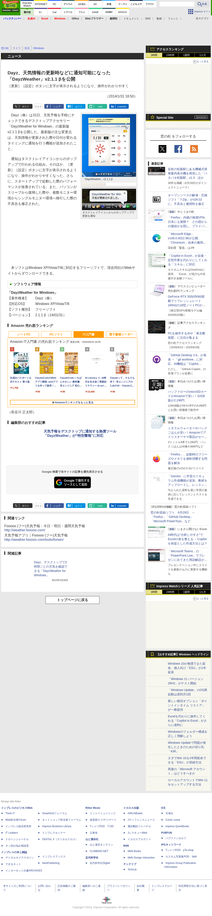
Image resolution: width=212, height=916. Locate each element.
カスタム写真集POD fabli (181, 856)
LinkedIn (122, 106)
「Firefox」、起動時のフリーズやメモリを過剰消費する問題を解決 (187, 459)
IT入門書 (89, 334)
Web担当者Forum (15, 819)
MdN (126, 845)
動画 (159, 18)
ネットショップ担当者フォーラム (61, 819)
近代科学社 (91, 857)
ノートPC (23, 334)
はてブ (78, 106)
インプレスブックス (54, 856)
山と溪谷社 (91, 839)
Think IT (10, 813)
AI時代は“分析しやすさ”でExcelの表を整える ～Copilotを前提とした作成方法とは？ (187, 539)
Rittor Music (92, 807)
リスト (38, 106)
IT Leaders (11, 832)
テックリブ (129, 864)
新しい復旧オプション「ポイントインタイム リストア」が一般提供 (187, 705)
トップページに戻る (72, 600)
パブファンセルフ (175, 838)
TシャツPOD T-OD (102, 826)
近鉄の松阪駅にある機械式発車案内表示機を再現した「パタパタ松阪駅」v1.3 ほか (187, 173)
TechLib (132, 869)
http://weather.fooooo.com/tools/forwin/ (34, 539)
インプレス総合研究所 (18, 826)
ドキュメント (131, 18)
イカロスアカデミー (139, 839)
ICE (163, 807)
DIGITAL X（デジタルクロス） (60, 839)
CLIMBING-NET (99, 851)
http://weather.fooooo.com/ (24, 530)
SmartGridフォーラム (54, 813)
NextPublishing (50, 863)
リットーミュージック (103, 813)
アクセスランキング (170, 49)
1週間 (186, 55)
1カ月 (202, 55)
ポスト (25, 106)
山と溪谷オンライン (101, 844)
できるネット (13, 864)
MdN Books (134, 851)
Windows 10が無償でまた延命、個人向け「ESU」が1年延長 (187, 668)
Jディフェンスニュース (141, 819)
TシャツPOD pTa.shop (179, 850)
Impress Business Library (56, 826)
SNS (148, 18)
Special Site (164, 117)
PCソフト (56, 334)
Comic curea (172, 819)
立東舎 (94, 832)
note (100, 106)
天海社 (169, 813)
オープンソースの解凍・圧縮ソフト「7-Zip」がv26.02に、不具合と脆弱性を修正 (187, 199)
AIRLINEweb (135, 813)
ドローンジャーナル (17, 839)
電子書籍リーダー (121, 334)
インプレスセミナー (54, 832)
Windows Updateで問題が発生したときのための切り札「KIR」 (187, 747)
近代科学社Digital (100, 863)
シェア (57, 106)
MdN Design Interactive (141, 857)
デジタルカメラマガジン (19, 857)
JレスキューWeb (137, 832)
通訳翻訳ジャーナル (139, 826)
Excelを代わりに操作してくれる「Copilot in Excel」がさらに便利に (187, 721)
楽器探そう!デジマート (103, 819)
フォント (173, 18)
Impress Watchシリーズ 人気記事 (179, 586)
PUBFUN (166, 832)
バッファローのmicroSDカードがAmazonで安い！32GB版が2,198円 (187, 396)
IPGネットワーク (171, 844)
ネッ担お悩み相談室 (17, 845)
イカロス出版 (131, 807)
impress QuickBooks (177, 826)
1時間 (154, 55)
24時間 (170, 55)
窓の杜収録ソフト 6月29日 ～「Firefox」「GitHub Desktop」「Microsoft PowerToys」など (173, 517)
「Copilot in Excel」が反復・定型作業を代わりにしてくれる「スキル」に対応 (187, 260)
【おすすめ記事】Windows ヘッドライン (182, 654)
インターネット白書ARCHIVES (23, 870)
